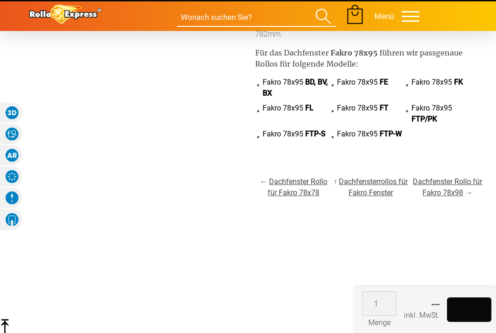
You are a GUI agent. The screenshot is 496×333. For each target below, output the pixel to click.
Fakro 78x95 (295, 88)
